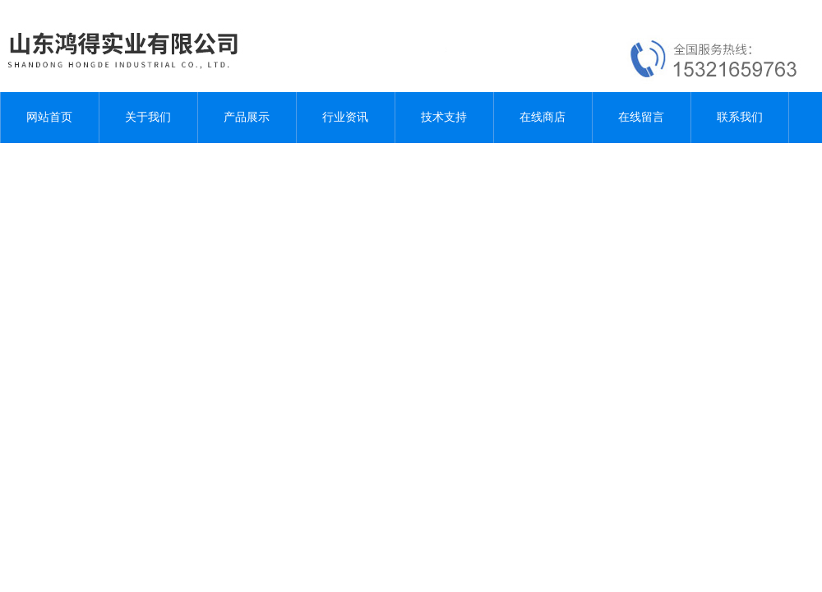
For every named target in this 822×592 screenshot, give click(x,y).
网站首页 (49, 117)
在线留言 (641, 117)
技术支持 (444, 117)
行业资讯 (345, 117)
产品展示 (247, 117)
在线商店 (543, 117)
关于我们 (148, 117)
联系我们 (740, 117)
